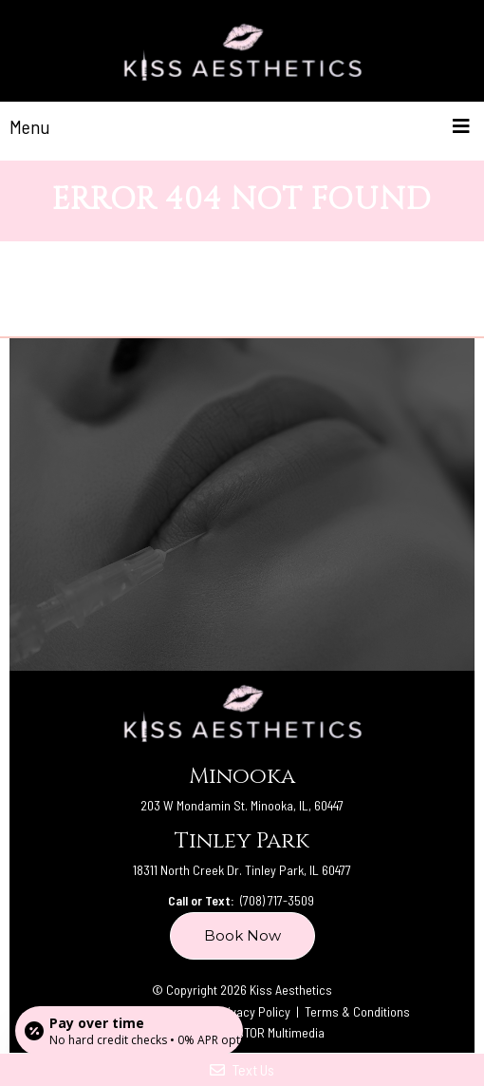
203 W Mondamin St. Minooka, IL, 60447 (242, 805)
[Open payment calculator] (129, 1031)
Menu (29, 126)
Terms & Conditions (357, 1011)
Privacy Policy (254, 1011)
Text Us (242, 1069)
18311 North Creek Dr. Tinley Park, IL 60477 (242, 870)
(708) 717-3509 (277, 900)
